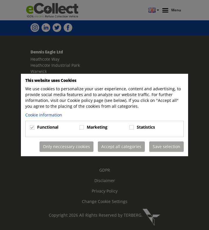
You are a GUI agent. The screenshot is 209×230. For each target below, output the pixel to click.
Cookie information (43, 115)
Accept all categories (121, 146)
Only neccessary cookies (66, 146)
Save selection (166, 146)
